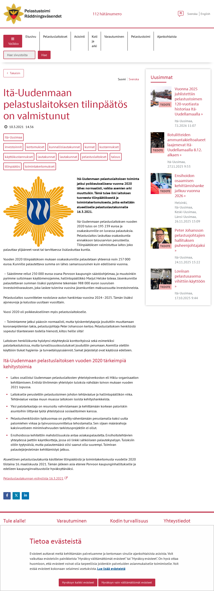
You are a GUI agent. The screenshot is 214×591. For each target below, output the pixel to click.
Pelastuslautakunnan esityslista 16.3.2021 (35, 478)
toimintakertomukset (40, 166)
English (205, 14)
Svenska (192, 14)
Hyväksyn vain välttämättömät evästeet (127, 582)
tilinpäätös (12, 166)
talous (115, 157)
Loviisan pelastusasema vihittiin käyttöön (190, 276)
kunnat (90, 147)
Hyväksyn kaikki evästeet (78, 582)
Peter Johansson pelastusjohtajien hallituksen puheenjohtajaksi (190, 238)
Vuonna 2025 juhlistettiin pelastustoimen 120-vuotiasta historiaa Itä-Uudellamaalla (188, 101)
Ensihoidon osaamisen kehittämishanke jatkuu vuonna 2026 (189, 185)
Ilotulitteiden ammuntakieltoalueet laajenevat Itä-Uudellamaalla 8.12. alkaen (186, 144)
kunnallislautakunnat (64, 147)
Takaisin (13, 73)
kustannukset (109, 147)
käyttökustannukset (19, 157)
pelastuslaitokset (94, 157)
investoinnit (13, 147)
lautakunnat (46, 157)
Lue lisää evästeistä (111, 568)
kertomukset (35, 147)
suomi (122, 79)
